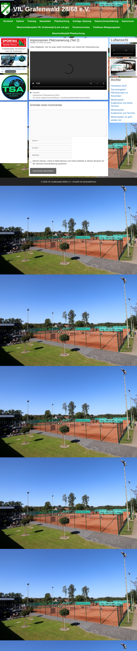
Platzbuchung (61, 21)
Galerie (20, 21)
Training (31, 21)
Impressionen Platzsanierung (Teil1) (46, 95)
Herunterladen (10, 71)
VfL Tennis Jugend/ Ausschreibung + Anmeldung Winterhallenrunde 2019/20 (61, 98)
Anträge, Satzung (82, 21)
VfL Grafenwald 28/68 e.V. (51, 9)
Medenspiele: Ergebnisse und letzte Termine (121, 103)
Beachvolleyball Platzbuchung (68, 33)
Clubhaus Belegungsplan (106, 27)
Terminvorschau (81, 27)
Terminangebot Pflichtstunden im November (119, 92)
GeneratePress (89, 182)
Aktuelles (36, 93)
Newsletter (45, 21)
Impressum (128, 21)
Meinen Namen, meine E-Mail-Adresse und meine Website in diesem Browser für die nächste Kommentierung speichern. (68, 162)
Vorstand (8, 21)
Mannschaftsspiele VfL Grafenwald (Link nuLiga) (43, 27)
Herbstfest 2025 (119, 86)
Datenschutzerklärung (106, 21)
